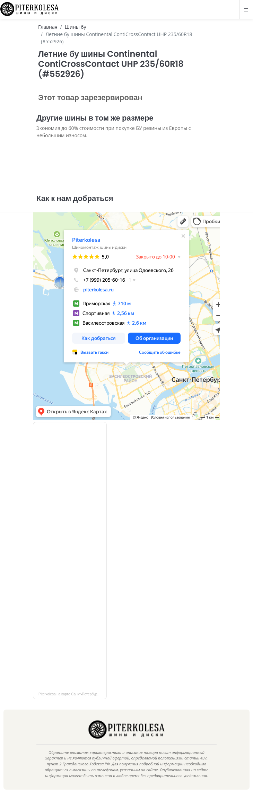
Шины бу (75, 27)
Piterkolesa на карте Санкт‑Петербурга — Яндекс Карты (72, 694)
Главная (48, 27)
